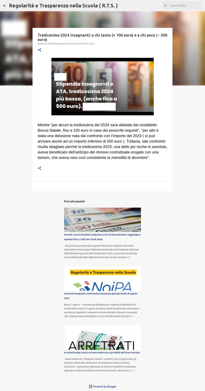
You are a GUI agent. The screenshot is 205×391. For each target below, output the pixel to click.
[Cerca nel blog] (185, 5)
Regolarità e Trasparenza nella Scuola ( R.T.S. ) (63, 5)
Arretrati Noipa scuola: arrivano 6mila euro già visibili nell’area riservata (102, 352)
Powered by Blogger (102, 386)
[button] (39, 50)
